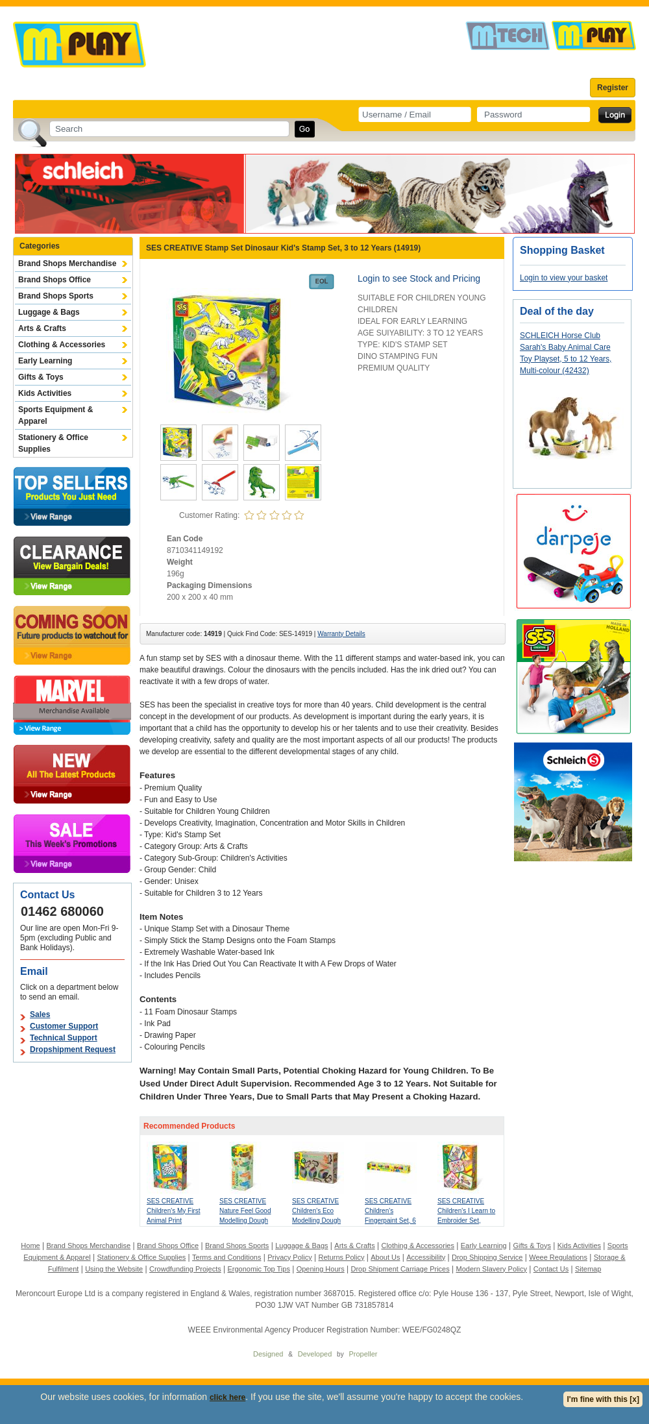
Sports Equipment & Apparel (55, 415)
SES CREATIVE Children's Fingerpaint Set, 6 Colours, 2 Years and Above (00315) (392, 1220)
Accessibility (425, 1257)
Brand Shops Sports (55, 296)
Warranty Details (341, 633)
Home (30, 1245)
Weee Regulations (558, 1257)
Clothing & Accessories (61, 344)
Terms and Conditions (226, 1257)
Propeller (363, 1354)
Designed (268, 1354)
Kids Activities (44, 393)
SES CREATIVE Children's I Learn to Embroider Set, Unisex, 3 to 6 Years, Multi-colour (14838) (467, 1220)
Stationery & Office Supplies (53, 443)
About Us (385, 1257)
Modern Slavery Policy (491, 1269)
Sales (40, 1014)
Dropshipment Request (73, 1049)
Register (612, 87)
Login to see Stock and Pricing (419, 278)
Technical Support (63, 1037)
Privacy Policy (289, 1257)
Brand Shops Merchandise (67, 263)
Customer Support (64, 1026)
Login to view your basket (563, 277)
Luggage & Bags (49, 312)
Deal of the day (557, 311)
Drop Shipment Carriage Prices (399, 1269)
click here (227, 1397)
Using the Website (114, 1269)
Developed (315, 1354)
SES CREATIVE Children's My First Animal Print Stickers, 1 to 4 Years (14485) (173, 1220)
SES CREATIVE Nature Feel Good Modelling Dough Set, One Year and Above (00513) (246, 1220)
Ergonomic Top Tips (258, 1269)
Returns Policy (342, 1257)
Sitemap (588, 1269)
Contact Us (551, 1269)
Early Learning (45, 360)
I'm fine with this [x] (603, 1399)
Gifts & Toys (41, 377)
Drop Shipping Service (487, 1257)
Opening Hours (321, 1269)
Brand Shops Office (54, 279)
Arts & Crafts (42, 328)
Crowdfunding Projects (185, 1269)
